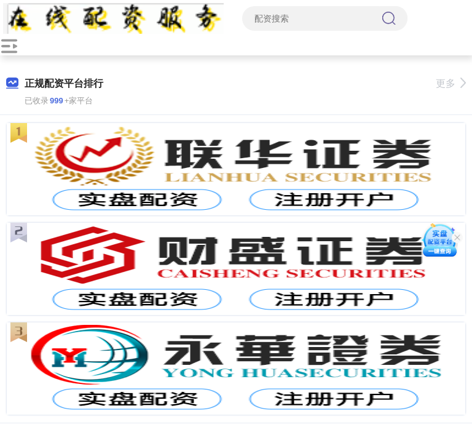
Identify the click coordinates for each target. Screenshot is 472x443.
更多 (451, 83)
